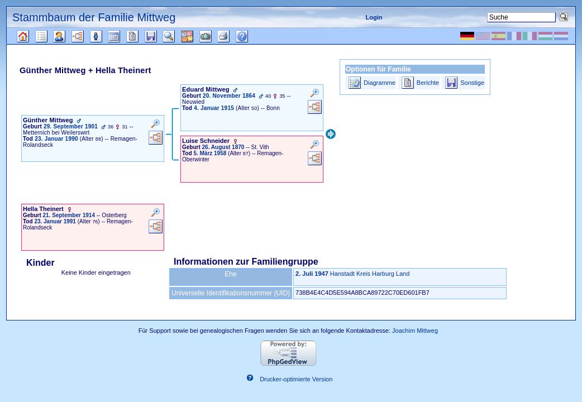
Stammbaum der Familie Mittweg (93, 17)
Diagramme (379, 82)
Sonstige (472, 82)
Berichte (428, 82)
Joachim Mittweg (415, 330)
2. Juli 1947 (311, 273)
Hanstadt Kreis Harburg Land (369, 273)
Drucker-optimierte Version (296, 379)
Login (373, 17)
